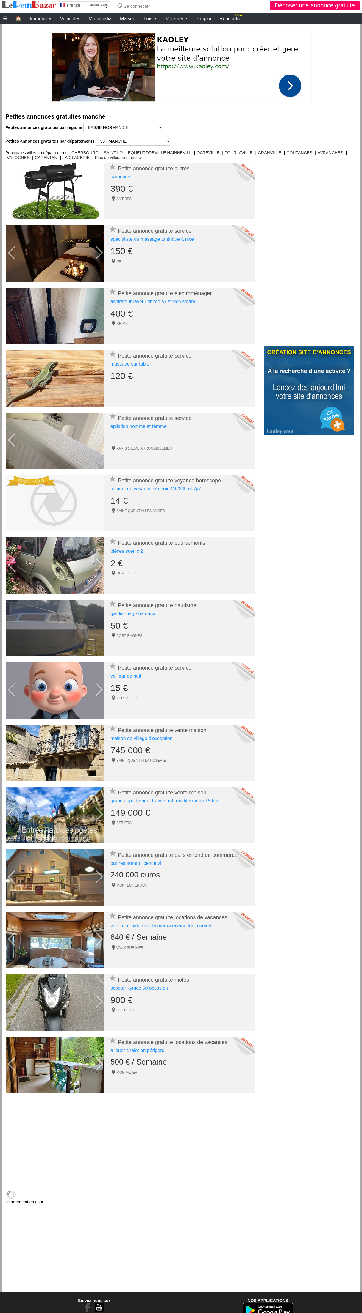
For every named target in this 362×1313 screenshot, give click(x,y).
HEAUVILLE (126, 573)
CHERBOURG (85, 152)
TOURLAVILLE (239, 152)
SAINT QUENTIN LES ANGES (140, 511)
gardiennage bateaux (132, 613)
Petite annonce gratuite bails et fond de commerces (179, 855)
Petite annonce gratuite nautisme (157, 605)
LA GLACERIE (76, 157)
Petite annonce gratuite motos (153, 980)
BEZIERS (124, 823)
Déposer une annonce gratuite (315, 5)
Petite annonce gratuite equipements (161, 543)
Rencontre (230, 18)
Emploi (203, 18)
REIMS (122, 324)
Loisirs (150, 18)
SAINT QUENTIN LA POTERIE (141, 760)
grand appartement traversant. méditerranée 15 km (164, 800)
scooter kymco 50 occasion (139, 988)
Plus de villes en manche (118, 157)
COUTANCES (299, 152)
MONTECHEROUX (131, 885)
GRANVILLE (269, 152)
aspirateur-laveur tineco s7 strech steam (152, 301)
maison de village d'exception (141, 738)
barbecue (120, 176)
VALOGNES (18, 157)
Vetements (177, 18)
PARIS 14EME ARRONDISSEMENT (145, 448)
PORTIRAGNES (129, 636)
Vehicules (70, 18)
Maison (127, 18)
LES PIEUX (125, 1010)
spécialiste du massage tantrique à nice (152, 239)
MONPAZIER (126, 1072)
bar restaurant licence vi (135, 863)
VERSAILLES (127, 698)
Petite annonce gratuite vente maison (162, 730)
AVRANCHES (330, 152)
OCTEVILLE (207, 152)
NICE (120, 261)
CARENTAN (46, 157)
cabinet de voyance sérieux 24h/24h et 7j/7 (155, 488)
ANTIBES (124, 199)
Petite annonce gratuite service (154, 231)
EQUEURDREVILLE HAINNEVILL (159, 152)
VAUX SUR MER (129, 948)
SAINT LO (113, 152)
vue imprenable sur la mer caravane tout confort (161, 925)
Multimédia (100, 18)
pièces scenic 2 (126, 551)
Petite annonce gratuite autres (153, 168)
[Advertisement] (181, 65)
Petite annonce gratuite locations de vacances (172, 917)
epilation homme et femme (138, 426)
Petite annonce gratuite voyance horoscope (169, 481)
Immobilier (41, 18)
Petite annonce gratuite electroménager (165, 293)
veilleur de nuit (125, 675)
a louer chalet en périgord (137, 1050)
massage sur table (129, 363)
